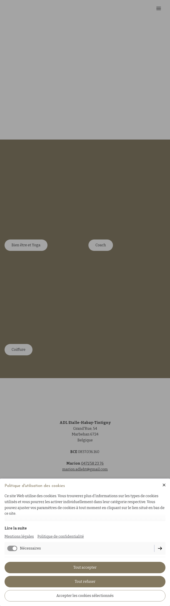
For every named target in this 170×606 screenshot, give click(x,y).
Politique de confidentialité (61, 536)
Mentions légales (19, 536)
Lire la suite (16, 528)
